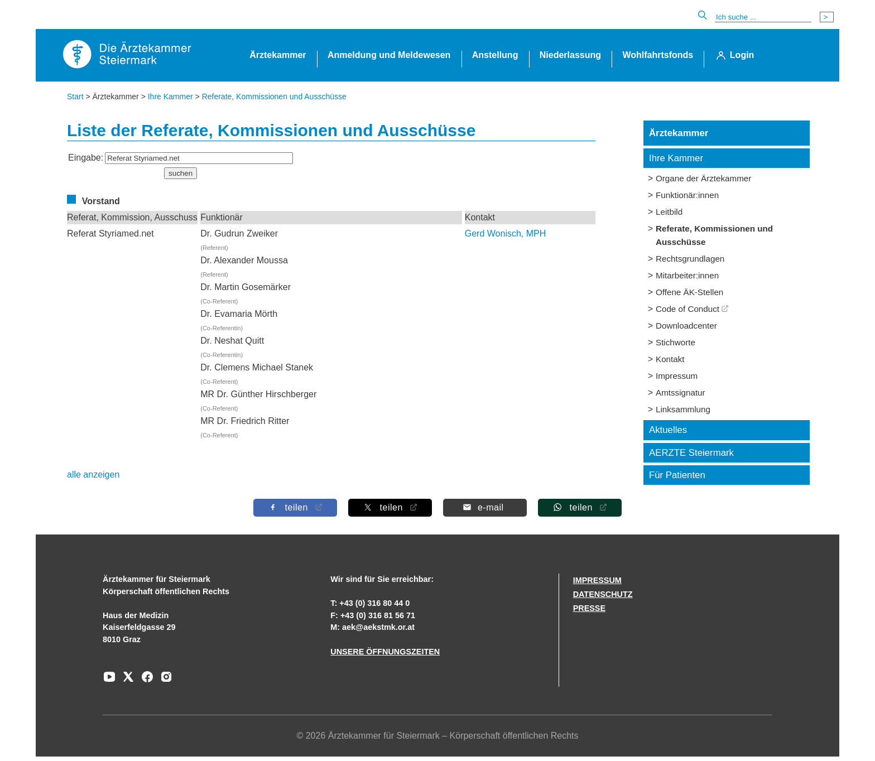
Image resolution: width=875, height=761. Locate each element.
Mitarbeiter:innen (687, 275)
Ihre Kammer (170, 96)
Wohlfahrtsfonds (657, 55)
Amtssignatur (680, 392)
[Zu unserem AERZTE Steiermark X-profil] (125, 680)
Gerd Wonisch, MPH (505, 233)
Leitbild (669, 211)
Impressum (677, 375)
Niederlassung (570, 55)
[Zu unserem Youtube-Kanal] (109, 680)
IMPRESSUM (597, 580)
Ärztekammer (277, 55)
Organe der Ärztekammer (703, 178)
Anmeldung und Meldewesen (389, 55)
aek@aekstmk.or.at (378, 627)
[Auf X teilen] (390, 507)
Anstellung (495, 55)
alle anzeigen (93, 474)
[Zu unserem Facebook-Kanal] (144, 680)
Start (75, 96)
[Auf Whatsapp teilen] (580, 507)
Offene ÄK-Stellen (689, 292)
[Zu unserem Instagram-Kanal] (163, 680)
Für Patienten (677, 475)
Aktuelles (668, 430)
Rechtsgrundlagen (690, 258)
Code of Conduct (687, 309)
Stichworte (675, 342)
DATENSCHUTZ (603, 594)
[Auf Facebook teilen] (295, 507)
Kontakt (670, 359)
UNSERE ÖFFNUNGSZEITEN (385, 651)
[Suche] (763, 17)
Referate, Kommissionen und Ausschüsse (274, 96)
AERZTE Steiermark (691, 452)
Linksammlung (683, 409)
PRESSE (589, 608)
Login (742, 55)
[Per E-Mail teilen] (485, 507)
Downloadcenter (686, 325)
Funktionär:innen (687, 195)
